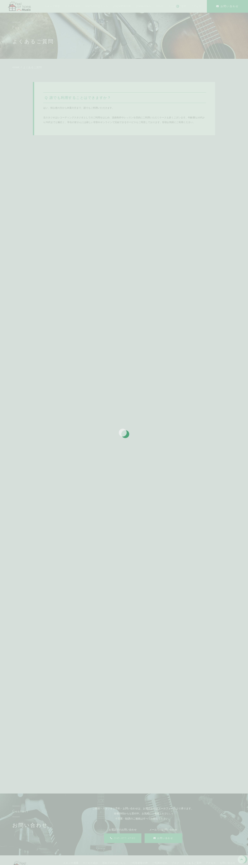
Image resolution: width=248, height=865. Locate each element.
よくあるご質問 (192, 821)
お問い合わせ (228, 821)
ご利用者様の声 (139, 821)
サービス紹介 (90, 821)
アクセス (211, 821)
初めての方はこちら (114, 821)
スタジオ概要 (71, 821)
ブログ (176, 821)
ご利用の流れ (160, 821)
